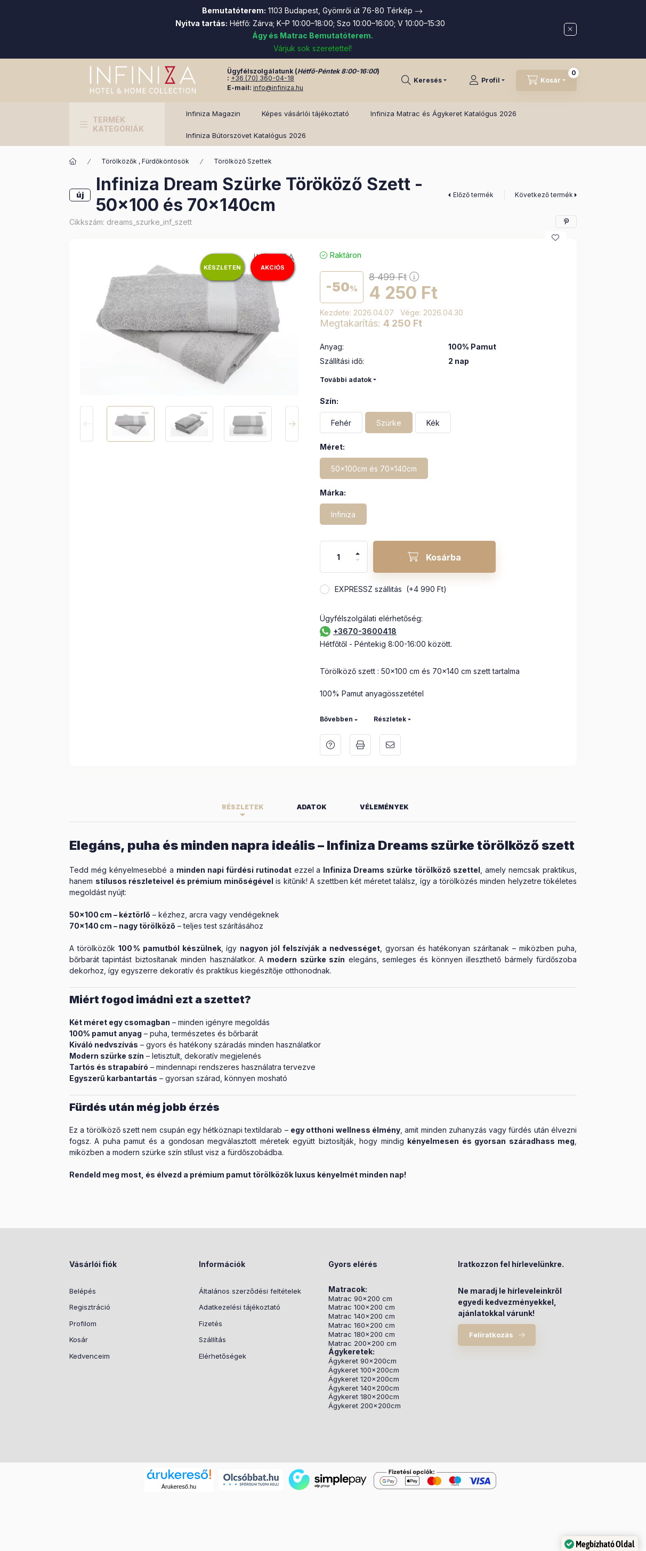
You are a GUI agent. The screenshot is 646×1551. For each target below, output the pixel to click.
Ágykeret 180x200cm (363, 1397)
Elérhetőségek (222, 1356)
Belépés (82, 1291)
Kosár (78, 1339)
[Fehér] (341, 422)
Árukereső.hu (179, 1486)
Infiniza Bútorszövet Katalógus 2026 (246, 135)
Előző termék (473, 195)
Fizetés (210, 1323)
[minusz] (357, 564)
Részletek (390, 719)
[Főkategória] (73, 161)
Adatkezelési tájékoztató (239, 1307)
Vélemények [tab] (384, 807)
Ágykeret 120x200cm (363, 1379)
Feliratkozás (491, 1334)
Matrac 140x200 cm (361, 1316)
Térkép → (404, 10)
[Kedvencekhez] (555, 237)
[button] (117, 124)
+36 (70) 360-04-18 (262, 78)
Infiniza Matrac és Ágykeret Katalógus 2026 (443, 113)
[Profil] (487, 80)
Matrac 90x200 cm (360, 1299)
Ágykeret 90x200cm (362, 1361)
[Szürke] (389, 422)
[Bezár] (570, 29)
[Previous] (86, 424)
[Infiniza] (343, 514)
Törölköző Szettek (243, 161)
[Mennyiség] (338, 556)
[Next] (291, 424)
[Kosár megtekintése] (546, 80)
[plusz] (357, 549)
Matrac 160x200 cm (361, 1325)
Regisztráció (89, 1307)
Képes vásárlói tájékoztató (305, 113)
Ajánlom (390, 745)
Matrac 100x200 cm (361, 1307)
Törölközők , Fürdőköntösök (145, 161)
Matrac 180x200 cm (361, 1334)
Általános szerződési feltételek (250, 1291)
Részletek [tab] (243, 807)
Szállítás (212, 1339)
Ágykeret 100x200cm (363, 1370)
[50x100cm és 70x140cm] (374, 468)
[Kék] (433, 422)
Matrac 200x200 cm (362, 1343)
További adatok (346, 380)
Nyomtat (360, 745)
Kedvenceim (89, 1356)
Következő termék (544, 195)
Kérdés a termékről (330, 745)
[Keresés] (424, 80)
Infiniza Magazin (213, 113)
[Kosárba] (434, 557)
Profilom (82, 1323)
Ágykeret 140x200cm (363, 1388)
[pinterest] (566, 221)
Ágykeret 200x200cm (364, 1406)
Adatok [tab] (312, 807)
